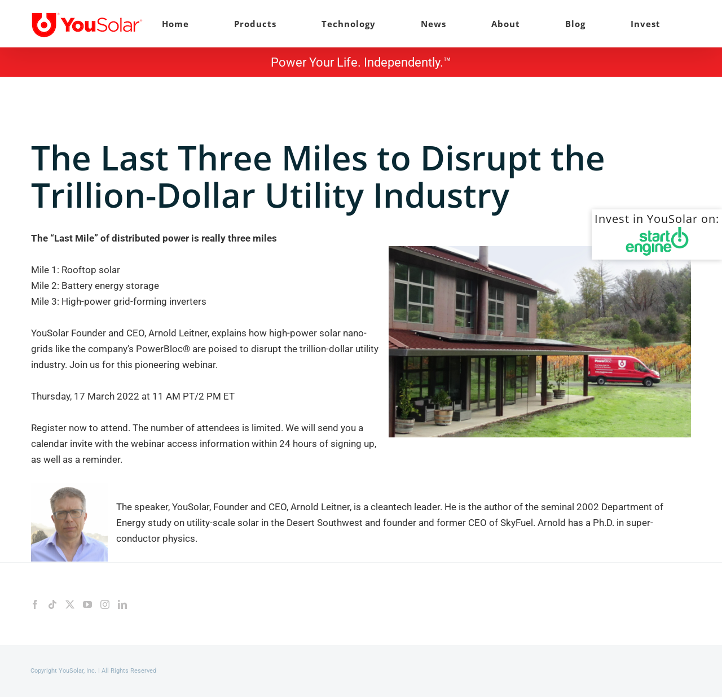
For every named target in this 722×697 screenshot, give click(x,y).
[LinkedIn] (122, 604)
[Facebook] (34, 604)
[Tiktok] (52, 604)
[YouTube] (87, 604)
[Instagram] (104, 604)
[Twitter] (69, 604)
